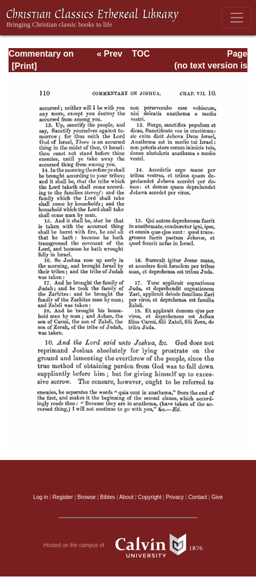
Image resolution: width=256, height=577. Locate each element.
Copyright (149, 497)
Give (217, 497)
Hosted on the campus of (128, 545)
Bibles (107, 497)
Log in (40, 497)
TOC (141, 53)
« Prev (109, 53)
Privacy (175, 497)
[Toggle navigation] (237, 17)
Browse (86, 497)
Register (62, 497)
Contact (197, 497)
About (126, 497)
